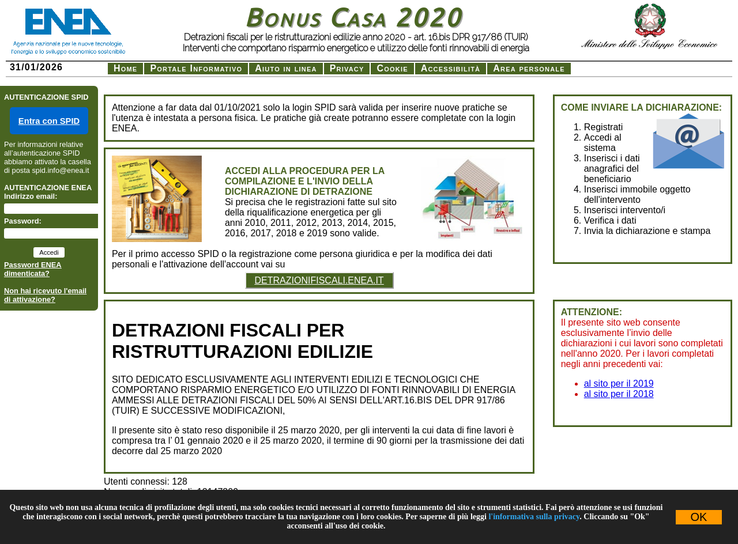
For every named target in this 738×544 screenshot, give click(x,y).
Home (125, 68)
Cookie (392, 68)
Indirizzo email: (30, 196)
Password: (23, 221)
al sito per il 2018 (619, 394)
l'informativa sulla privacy (533, 516)
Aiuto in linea (286, 68)
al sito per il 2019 (619, 383)
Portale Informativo (196, 68)
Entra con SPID (49, 121)
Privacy (347, 68)
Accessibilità (451, 68)
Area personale (528, 68)
